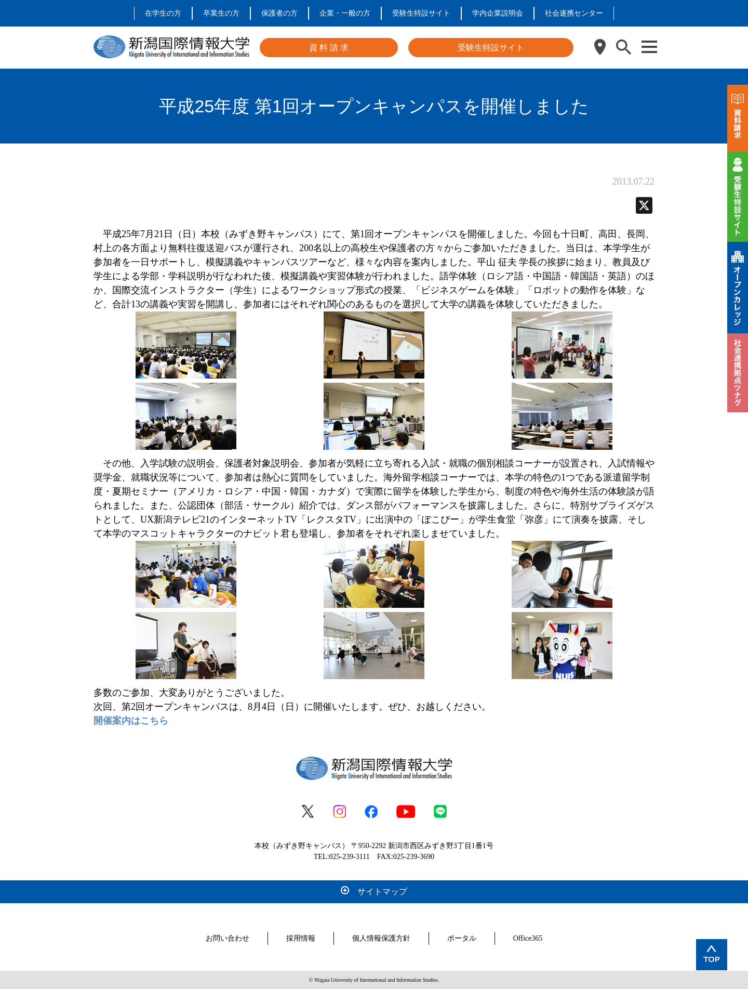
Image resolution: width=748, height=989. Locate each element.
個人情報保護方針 (381, 938)
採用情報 (300, 938)
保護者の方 (279, 13)
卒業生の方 (221, 13)
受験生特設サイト (421, 13)
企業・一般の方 (344, 13)
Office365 (528, 938)
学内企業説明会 (497, 13)
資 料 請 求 (329, 47)
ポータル (461, 938)
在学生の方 (163, 13)
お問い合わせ (227, 938)
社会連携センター (574, 13)
